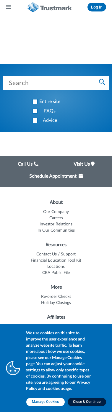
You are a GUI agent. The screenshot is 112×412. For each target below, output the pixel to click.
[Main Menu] (9, 7)
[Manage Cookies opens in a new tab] (45, 402)
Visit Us (84, 164)
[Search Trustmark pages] (56, 83)
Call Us (28, 164)
